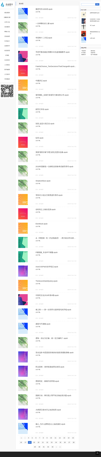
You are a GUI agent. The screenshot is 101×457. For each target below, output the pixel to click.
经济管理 (7, 50)
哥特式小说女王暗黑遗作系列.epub (49, 195)
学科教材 (7, 79)
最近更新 (7, 12)
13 (64, 438)
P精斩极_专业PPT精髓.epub (47, 252)
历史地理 (7, 36)
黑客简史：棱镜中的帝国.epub (47, 381)
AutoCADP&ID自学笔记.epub (47, 267)
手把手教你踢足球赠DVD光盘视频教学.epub (53, 52)
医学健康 (7, 69)
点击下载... (38, 11)
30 (39, 447)
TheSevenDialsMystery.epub (47, 281)
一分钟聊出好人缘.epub (45, 23)
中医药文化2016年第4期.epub (47, 295)
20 (38, 442)
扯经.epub (39, 138)
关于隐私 (83, 52)
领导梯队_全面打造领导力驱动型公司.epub (52, 95)
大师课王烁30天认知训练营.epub (48, 410)
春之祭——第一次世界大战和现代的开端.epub (53, 310)
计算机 (7, 55)
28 (73, 442)
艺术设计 (7, 41)
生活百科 (7, 60)
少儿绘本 (7, 74)
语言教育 (7, 27)
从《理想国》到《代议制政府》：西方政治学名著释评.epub (59, 238)
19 (34, 442)
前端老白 (59, 455)
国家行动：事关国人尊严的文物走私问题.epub (53, 395)
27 (69, 442)
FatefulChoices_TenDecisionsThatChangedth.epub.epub (57, 66)
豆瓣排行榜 (7, 17)
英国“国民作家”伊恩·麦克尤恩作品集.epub (52, 152)
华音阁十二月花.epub (44, 38)
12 (60, 438)
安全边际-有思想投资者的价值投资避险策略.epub (54, 353)
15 (73, 438)
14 (68, 438)
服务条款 (93, 50)
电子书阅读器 (94, 54)
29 (35, 447)
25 (60, 442)
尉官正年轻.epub (42, 109)
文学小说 (7, 22)
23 (51, 442)
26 (65, 442)
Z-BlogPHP (48, 455)
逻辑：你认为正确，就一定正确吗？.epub (52, 338)
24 (56, 442)
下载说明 (83, 50)
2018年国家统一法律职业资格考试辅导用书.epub (54, 167)
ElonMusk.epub (42, 224)
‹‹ (21, 438)
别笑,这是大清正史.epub (45, 124)
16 (21, 442)
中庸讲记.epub (41, 81)
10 (51, 438)
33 (52, 447)
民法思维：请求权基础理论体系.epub (50, 367)
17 (25, 442)
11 (55, 438)
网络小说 (7, 31)
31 (43, 447)
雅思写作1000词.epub (44, 9)
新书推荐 (41, 17)
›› (60, 447)
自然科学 (7, 45)
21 (43, 442)
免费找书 (83, 54)
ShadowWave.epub (43, 181)
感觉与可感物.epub (43, 324)
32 (48, 447)
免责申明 (93, 52)
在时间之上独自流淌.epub (46, 209)
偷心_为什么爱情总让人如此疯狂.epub (50, 424)
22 (47, 442)
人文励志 (7, 64)
